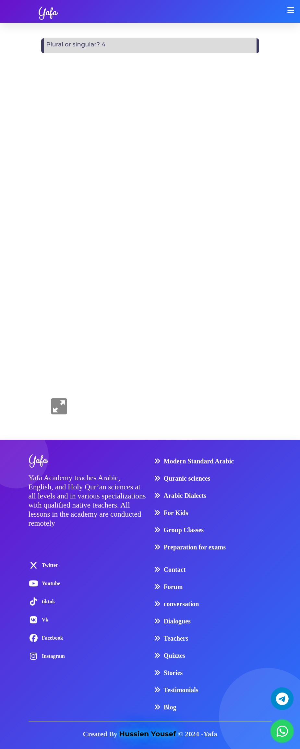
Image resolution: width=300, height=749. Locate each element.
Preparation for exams (195, 547)
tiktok (48, 601)
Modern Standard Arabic (199, 461)
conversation (181, 604)
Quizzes (175, 655)
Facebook (52, 638)
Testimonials (181, 690)
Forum (173, 586)
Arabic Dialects (185, 495)
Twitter (50, 565)
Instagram (53, 656)
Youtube (51, 583)
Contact (175, 569)
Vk (45, 619)
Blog (170, 707)
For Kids (176, 512)
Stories (173, 672)
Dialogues (177, 621)
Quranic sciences (187, 478)
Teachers (176, 638)
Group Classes (184, 530)
